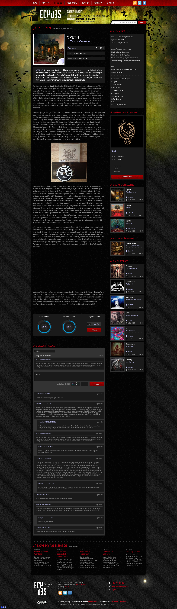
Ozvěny (85, 3)
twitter (116, 169)
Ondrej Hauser (81, 584)
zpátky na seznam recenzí (63, 29)
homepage (117, 166)
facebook (117, 172)
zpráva (69, 376)
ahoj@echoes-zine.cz (120, 586)
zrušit (101, 356)
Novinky (45, 3)
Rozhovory (72, 3)
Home (34, 3)
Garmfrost (72, 48)
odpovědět (99, 394)
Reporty (98, 3)
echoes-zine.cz (93, 602)
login (114, 590)
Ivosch (66, 587)
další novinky (73, 546)
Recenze (58, 3)
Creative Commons (119, 602)
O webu (110, 3)
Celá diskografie (127, 177)
